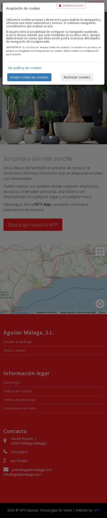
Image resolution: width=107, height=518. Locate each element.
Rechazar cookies (77, 77)
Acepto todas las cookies (29, 77)
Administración (71, 5)
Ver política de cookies (25, 68)
